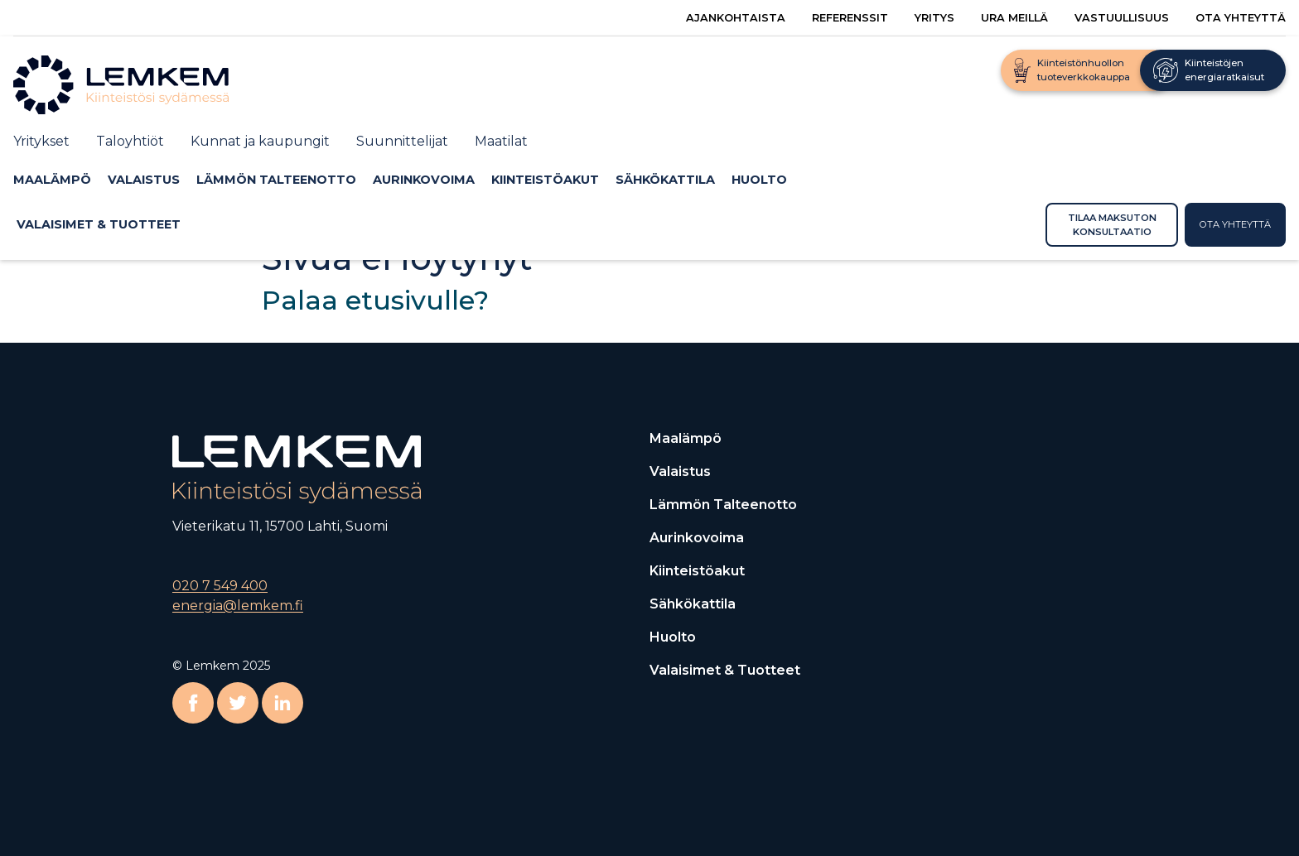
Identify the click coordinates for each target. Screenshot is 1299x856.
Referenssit (850, 18)
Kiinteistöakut (545, 179)
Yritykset (41, 141)
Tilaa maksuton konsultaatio (1112, 225)
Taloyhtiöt (130, 141)
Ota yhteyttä (1240, 18)
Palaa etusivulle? (375, 300)
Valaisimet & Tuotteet (99, 224)
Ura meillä (1014, 18)
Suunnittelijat (402, 141)
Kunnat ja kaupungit (260, 141)
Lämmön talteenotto (276, 179)
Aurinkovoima (424, 179)
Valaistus (144, 179)
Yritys (934, 18)
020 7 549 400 (220, 586)
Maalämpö (52, 179)
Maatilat (501, 141)
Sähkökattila (665, 179)
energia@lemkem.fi (237, 605)
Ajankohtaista (735, 18)
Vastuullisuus (1121, 18)
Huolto (759, 179)
